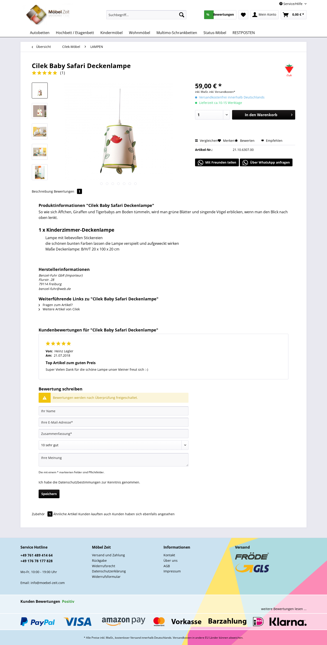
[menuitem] (146, 17)
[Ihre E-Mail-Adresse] (113, 422)
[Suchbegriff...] (146, 14)
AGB (167, 566)
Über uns (171, 560)
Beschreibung (42, 191)
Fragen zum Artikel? (56, 305)
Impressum (172, 571)
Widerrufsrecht (103, 566)
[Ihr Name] (113, 410)
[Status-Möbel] (214, 32)
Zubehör (42, 514)
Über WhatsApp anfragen (266, 162)
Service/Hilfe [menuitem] (291, 4)
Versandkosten (182, 638)
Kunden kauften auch (94, 514)
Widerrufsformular (106, 576)
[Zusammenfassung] (113, 433)
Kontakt (169, 555)
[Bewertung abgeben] (113, 445)
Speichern (49, 494)
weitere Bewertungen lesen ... (284, 609)
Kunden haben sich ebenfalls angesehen (143, 514)
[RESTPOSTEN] (243, 32)
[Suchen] (181, 14)
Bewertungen (68, 191)
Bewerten (245, 140)
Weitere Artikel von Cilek (59, 309)
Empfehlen (271, 140)
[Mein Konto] (264, 14)
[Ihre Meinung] (113, 459)
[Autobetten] (40, 32)
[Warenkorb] (294, 14)
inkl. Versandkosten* (222, 92)
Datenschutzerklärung (109, 571)
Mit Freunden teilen (217, 162)
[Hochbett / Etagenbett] (75, 32)
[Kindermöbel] (111, 32)
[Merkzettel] (243, 14)
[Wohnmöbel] (139, 32)
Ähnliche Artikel (65, 514)
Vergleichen (206, 140)
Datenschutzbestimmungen (79, 482)
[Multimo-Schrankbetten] (176, 32)
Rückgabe (99, 560)
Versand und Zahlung (108, 555)
